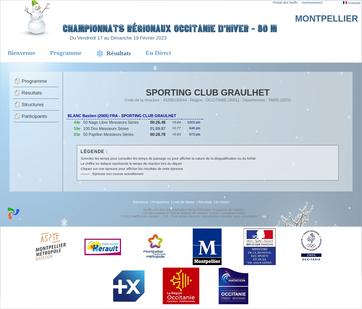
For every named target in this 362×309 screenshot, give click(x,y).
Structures (33, 104)
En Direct (158, 52)
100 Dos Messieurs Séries (106, 128)
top (264, 216)
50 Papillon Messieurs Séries (108, 134)
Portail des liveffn (285, 2)
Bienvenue (21, 52)
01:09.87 (157, 128)
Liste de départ (184, 202)
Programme (66, 52)
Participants (34, 116)
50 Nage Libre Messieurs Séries (111, 122)
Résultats (32, 93)
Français (352, 3)
